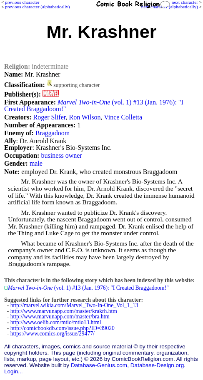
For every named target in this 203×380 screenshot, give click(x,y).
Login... (13, 371)
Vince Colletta (123, 117)
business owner (61, 155)
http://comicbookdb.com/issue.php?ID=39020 (62, 328)
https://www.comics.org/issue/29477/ (52, 333)
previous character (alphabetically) (37, 6)
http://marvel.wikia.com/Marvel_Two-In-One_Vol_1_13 (74, 305)
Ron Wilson (84, 117)
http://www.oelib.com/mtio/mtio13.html (55, 322)
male (36, 163)
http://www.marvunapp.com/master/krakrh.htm (63, 311)
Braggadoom (52, 133)
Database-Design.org (157, 365)
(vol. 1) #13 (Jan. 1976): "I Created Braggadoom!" (93, 105)
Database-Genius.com (99, 365)
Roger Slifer (49, 117)
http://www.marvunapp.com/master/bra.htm (60, 316)
